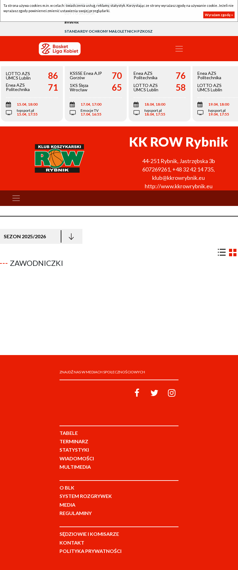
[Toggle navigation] (179, 49)
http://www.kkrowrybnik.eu (179, 186)
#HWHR (71, 22)
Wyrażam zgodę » (219, 15)
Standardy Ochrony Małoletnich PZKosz (108, 31)
